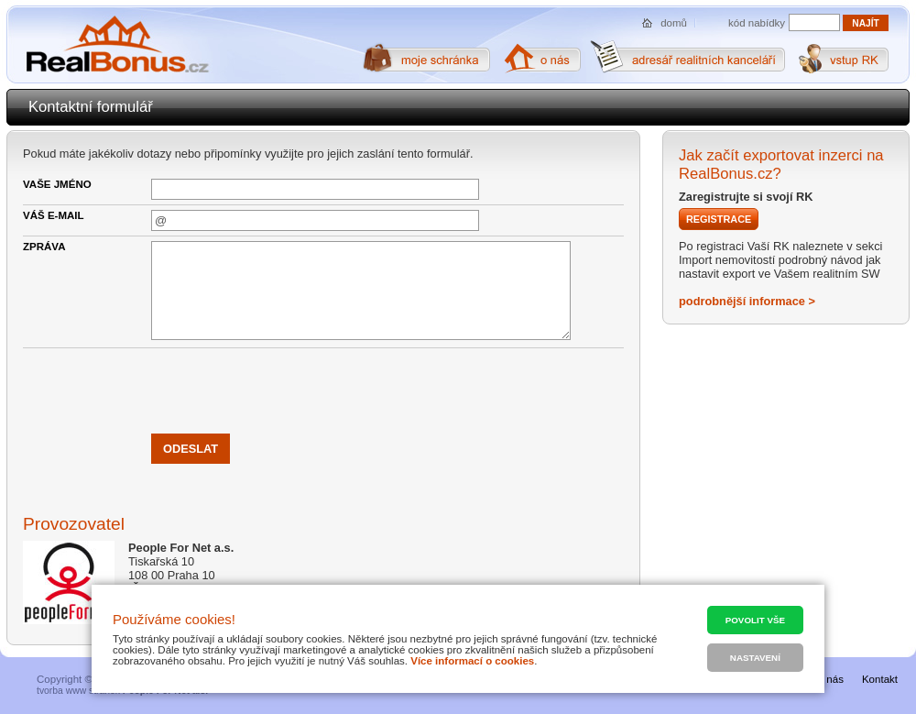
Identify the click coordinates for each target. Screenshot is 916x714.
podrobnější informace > (747, 301)
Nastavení (755, 658)
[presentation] (290, 388)
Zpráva (44, 246)
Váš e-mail (53, 215)
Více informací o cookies (472, 660)
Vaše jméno (57, 184)
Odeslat (190, 449)
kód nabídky (756, 22)
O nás (829, 679)
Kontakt (880, 679)
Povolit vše (755, 620)
